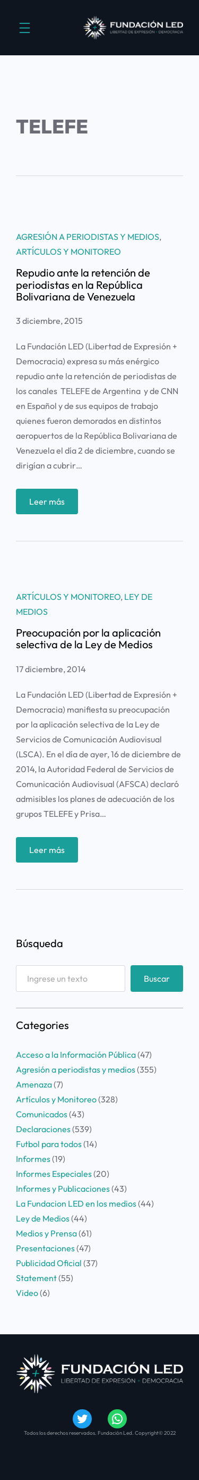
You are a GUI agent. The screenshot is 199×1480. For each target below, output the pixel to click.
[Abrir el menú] (24, 28)
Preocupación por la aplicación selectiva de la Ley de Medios (88, 638)
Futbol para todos (49, 1144)
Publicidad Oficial (49, 1263)
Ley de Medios (43, 1218)
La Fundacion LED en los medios (76, 1203)
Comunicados (41, 1114)
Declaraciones (43, 1129)
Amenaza (34, 1084)
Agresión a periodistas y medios (87, 236)
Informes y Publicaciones (63, 1188)
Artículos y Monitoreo (68, 251)
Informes (33, 1158)
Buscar (157, 978)
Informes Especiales (54, 1173)
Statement (36, 1278)
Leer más (49, 504)
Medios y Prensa (46, 1233)
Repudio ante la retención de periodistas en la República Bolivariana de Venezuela (83, 285)
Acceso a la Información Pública (76, 1054)
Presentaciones (45, 1248)
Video (27, 1292)
